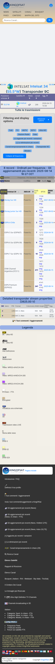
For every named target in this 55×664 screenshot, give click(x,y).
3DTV (33, 130)
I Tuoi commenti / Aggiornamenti (29, 321)
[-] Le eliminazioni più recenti (27, 143)
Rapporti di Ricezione (13, 566)
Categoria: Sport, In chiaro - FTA (20, 613)
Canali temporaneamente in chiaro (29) (22, 548)
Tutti (10, 130)
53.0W (3, 85)
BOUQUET (39, 12)
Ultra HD (42, 130)
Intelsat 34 (39, 86)
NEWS (6, 12)
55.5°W (13, 91)
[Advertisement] (27, 53)
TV (17, 130)
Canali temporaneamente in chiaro (19, 147)
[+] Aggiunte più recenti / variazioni (27, 139)
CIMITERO (16, 15)
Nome (7, 181)
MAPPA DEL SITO (32, 15)
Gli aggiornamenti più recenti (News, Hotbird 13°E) (26, 523)
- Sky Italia (36, 579)
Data (35, 134)
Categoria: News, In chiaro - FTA (20, 615)
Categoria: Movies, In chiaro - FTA (20, 617)
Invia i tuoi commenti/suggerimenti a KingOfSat (23, 502)
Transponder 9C (43, 147)
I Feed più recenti (14, 628)
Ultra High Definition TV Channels (21, 597)
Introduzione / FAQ (12, 479)
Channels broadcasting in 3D (18, 603)
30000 (50, 191)
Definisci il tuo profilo (13, 486)
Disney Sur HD (10, 200)
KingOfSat (45, 660)
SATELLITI (17, 12)
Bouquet (8, 579)
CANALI (28, 12)
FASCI (6, 15)
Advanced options (43, 119)
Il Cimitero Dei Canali (13, 585)
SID (38, 181)
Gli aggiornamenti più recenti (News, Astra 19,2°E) (26, 529)
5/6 (49, 193)
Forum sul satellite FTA (16, 630)
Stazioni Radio (23, 134)
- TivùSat (44, 579)
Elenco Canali (10, 573)
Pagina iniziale (19, 471)
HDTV (24, 130)
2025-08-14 (48, 222)
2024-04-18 (48, 232)
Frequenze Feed (13, 626)
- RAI (20, 579)
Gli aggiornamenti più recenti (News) (20, 508)
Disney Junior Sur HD (13, 211)
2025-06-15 (48, 270)
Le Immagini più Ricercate (15, 591)
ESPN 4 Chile (9, 222)
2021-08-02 (48, 200)
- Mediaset (27, 579)
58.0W (51, 85)
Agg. (49, 181)
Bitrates (27, 151)
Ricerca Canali (11, 554)
